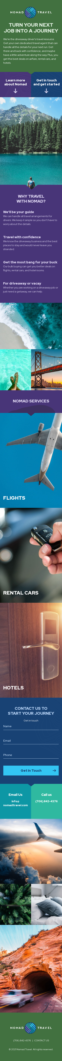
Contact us (41, 1040)
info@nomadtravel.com (15, 800)
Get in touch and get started (46, 82)
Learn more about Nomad (15, 82)
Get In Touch (31, 770)
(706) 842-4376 (47, 798)
